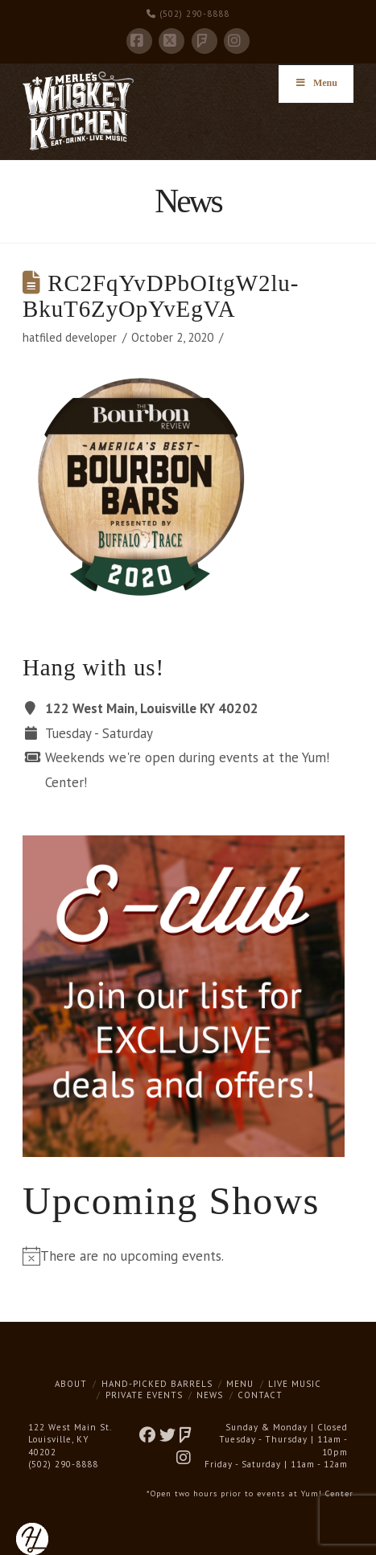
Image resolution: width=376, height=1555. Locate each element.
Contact (260, 1395)
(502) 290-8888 (188, 13)
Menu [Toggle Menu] (316, 82)
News (209, 1395)
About (71, 1383)
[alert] (188, 1256)
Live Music (294, 1383)
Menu (240, 1383)
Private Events (144, 1395)
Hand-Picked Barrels (157, 1383)
